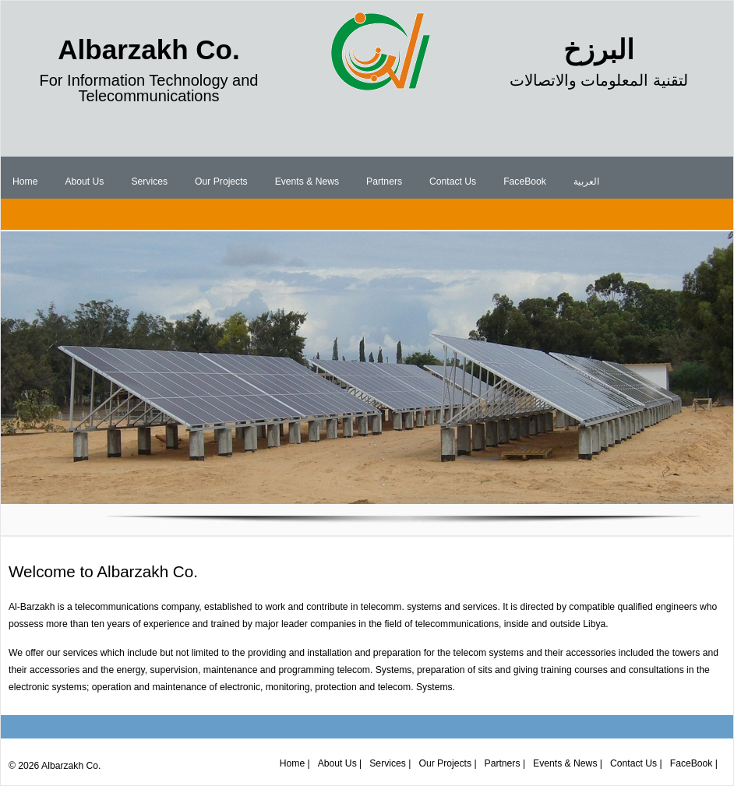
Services (149, 181)
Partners (384, 181)
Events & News (307, 181)
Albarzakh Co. (148, 49)
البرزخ (598, 49)
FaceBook (524, 181)
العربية (586, 181)
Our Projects (221, 181)
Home (24, 181)
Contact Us (452, 181)
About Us (84, 181)
